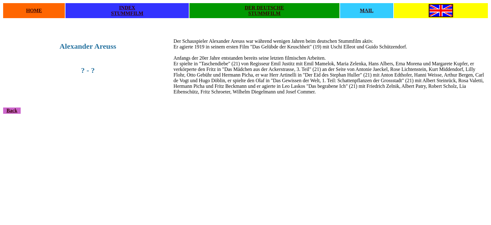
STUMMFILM (127, 13)
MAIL (367, 10)
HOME (34, 10)
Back (12, 110)
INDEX (127, 7)
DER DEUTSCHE (264, 7)
